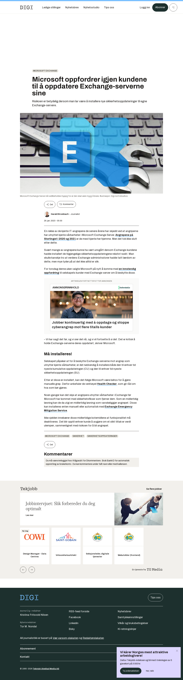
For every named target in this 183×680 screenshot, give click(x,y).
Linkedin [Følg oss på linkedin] (73, 623)
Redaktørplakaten (93, 638)
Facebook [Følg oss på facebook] (75, 617)
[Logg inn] (145, 7)
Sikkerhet (78, 436)
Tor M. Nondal (28, 626)
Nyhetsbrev (124, 611)
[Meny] (173, 7)
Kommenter (66, 204)
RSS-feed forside (79, 611)
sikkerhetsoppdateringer (102, 436)
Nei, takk (150, 671)
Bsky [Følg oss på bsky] (72, 629)
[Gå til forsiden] (26, 7)
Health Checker (107, 383)
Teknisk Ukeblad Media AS (46, 669)
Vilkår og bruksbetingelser (133, 623)
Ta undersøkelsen (131, 671)
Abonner (160, 7)
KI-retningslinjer (127, 629)
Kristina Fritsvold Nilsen (34, 614)
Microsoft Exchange (45, 71)
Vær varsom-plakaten (65, 638)
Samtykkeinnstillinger (130, 617)
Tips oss (155, 597)
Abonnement (91, 648)
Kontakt (91, 656)
